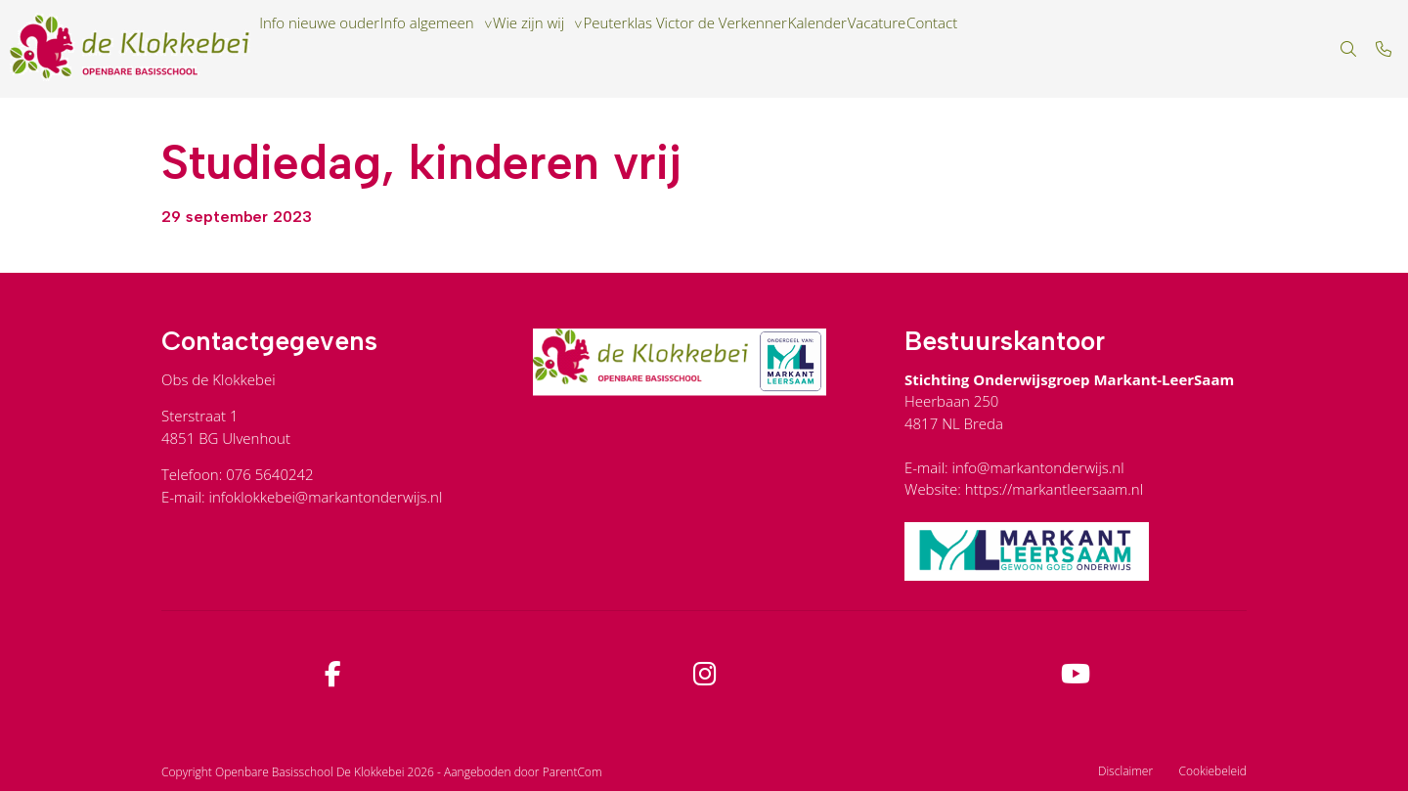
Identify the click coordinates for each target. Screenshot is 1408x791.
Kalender (936, 49)
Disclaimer (1125, 771)
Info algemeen (466, 49)
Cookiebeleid (1212, 771)
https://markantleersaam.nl (1054, 489)
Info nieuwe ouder (333, 49)
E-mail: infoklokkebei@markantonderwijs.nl (301, 496)
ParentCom (572, 772)
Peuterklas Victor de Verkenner (777, 49)
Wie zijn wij (592, 49)
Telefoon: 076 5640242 (237, 474)
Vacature (1019, 49)
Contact (1097, 49)
